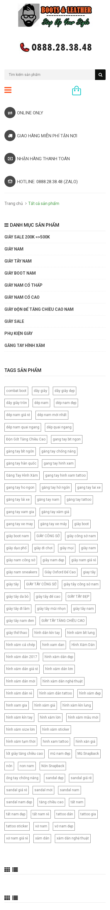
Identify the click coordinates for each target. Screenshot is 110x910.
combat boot (16, 391)
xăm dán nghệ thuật (73, 838)
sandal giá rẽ (81, 778)
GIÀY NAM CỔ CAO (22, 297)
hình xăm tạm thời (20, 741)
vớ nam (41, 826)
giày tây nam (83, 609)
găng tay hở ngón (56, 487)
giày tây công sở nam (81, 584)
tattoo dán (64, 814)
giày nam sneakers (21, 572)
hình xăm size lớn (20, 729)
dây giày (40, 391)
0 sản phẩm (95, 91)
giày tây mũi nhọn (51, 609)
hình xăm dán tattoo (55, 693)
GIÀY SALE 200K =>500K (27, 237)
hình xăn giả (85, 741)
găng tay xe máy (53, 524)
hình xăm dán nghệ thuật (63, 681)
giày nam (88, 548)
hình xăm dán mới (20, 681)
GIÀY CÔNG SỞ (48, 536)
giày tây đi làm (18, 609)
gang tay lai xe (89, 487)
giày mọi (67, 548)
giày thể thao (16, 633)
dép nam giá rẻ (18, 415)
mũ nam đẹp (60, 754)
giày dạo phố (16, 548)
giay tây (89, 572)
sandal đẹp (54, 778)
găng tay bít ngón (20, 451)
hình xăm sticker (55, 729)
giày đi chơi (43, 548)
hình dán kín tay (47, 633)
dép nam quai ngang (22, 427)
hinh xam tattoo (55, 741)
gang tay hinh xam (59, 463)
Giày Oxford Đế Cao (60, 572)
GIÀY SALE (14, 321)
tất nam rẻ (41, 814)
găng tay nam (48, 499)
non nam (27, 766)
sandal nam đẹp (19, 802)
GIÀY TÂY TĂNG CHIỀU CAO (63, 621)
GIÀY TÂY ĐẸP (78, 597)
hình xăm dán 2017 (21, 657)
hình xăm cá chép (20, 645)
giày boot (81, 524)
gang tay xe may (19, 524)
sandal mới (43, 790)
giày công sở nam (81, 536)
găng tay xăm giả (55, 512)
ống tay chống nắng (22, 778)
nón (9, 766)
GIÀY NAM (13, 249)
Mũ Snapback (88, 754)
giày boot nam (17, 536)
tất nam (77, 802)
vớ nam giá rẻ (17, 838)
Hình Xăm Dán (83, 645)
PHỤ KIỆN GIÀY (18, 333)
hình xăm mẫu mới (83, 717)
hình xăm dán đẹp (59, 657)
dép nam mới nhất (52, 415)
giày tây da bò (17, 597)
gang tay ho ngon (20, 487)
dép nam (41, 403)
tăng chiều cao (51, 802)
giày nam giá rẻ (83, 560)
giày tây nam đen (20, 621)
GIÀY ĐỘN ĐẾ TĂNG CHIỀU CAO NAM (39, 309)
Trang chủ (13, 203)
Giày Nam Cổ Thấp (23, 285)
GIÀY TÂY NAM (18, 261)
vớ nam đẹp (64, 826)
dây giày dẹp (65, 391)
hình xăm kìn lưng (76, 705)
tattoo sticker (17, 826)
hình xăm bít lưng (81, 633)
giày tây (12, 584)
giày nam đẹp (53, 560)
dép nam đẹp (66, 403)
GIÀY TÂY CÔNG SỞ (41, 584)
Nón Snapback (52, 766)
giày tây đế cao (48, 597)
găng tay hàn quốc (21, 463)
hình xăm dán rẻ (19, 693)
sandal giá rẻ (16, 790)
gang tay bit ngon (67, 439)
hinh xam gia (16, 705)
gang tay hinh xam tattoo (65, 475)
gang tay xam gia (20, 512)
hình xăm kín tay (19, 717)
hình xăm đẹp (90, 693)
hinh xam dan (53, 645)
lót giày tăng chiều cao (24, 754)
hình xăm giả (44, 705)
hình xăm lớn (50, 717)
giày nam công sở (20, 560)
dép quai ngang (59, 427)
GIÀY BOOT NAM (20, 273)
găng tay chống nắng (58, 451)
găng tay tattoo (79, 499)
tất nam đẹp (15, 814)
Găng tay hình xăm (24, 345)
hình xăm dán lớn (59, 669)
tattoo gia (88, 814)
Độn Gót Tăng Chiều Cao (25, 439)
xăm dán (42, 838)
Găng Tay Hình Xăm (22, 475)
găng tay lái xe (18, 499)
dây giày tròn (16, 403)
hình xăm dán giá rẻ (22, 669)
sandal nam (69, 790)
